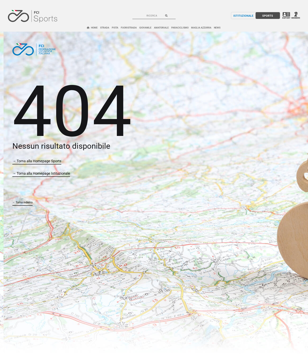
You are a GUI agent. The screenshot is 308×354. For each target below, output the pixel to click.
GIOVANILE (145, 27)
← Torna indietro (22, 202)
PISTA (115, 27)
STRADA (104, 27)
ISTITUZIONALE (243, 15)
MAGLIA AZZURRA (201, 27)
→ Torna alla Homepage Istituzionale (41, 173)
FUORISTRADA (129, 27)
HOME (94, 27)
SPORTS (267, 15)
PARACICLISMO (180, 27)
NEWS (217, 27)
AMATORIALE (161, 27)
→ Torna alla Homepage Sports (36, 161)
